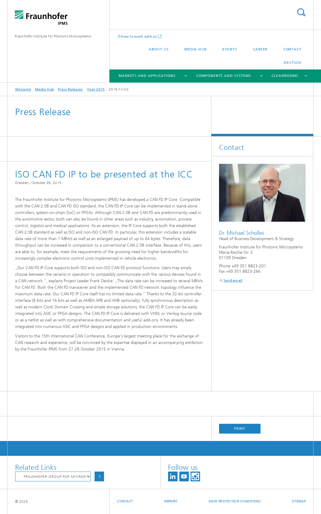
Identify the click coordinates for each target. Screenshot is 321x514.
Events (229, 49)
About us (158, 49)
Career (260, 49)
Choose (99, 476)
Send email (232, 280)
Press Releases (70, 89)
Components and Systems (223, 76)
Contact (292, 49)
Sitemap (299, 501)
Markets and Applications (147, 76)
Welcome (23, 89)
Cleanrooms (285, 76)
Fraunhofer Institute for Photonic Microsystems (53, 36)
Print (239, 428)
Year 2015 (96, 89)
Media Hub (195, 49)
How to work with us (139, 36)
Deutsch (292, 63)
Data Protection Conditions (235, 501)
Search (301, 12)
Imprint (170, 501)
